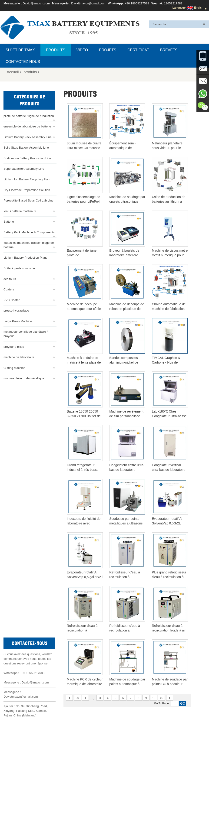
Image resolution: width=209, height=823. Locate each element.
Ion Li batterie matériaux (19, 210)
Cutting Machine (14, 367)
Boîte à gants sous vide (19, 268)
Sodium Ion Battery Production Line (27, 157)
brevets (169, 50)
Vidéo (82, 50)
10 (153, 698)
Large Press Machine (17, 320)
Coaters (8, 289)
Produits (55, 50)
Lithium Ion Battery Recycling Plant (26, 179)
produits (31, 72)
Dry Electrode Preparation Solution (26, 189)
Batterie (8, 221)
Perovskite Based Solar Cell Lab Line (28, 200)
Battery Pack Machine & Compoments (29, 232)
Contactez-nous (23, 62)
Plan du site (159, 808)
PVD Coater (11, 299)
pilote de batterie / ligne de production (28, 115)
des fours (9, 278)
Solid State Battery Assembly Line (26, 147)
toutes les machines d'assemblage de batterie (28, 244)
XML (175, 808)
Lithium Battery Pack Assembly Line (27, 136)
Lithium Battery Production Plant (25, 257)
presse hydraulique (16, 310)
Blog (94, 808)
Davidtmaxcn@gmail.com (88, 3)
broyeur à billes (13, 346)
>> (161, 698)
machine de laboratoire (18, 356)
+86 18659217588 (137, 3)
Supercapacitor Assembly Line (23, 168)
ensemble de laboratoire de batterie (27, 126)
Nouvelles (139, 808)
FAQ (56, 808)
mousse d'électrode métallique (23, 378)
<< (77, 698)
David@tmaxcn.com (36, 3)
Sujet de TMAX (20, 50)
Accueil (14, 72)
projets (107, 50)
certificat (138, 50)
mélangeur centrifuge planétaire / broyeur (25, 334)
